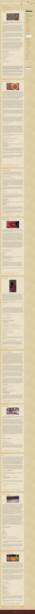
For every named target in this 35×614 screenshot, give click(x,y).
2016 (27, 40)
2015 (27, 41)
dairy (4, 347)
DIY (3, 455)
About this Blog (8, 7)
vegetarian (14, 347)
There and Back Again (7, 553)
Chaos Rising (5, 406)
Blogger (21, 612)
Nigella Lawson (9, 318)
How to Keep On (6, 81)
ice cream (8, 347)
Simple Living (5, 494)
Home (3, 7)
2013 (27, 54)
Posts (27, 35)
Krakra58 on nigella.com (9, 331)
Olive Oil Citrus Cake (4, 95)
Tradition (4, 11)
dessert (6, 347)
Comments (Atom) (6, 608)
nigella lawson (11, 347)
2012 (27, 55)
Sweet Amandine (15, 138)
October (28, 44)
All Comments (28, 36)
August (28, 45)
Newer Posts (3, 606)
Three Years (5, 278)
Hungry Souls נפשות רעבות (14, 3)
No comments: (13, 346)
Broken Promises (6, 170)
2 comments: (12, 450)
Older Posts (22, 606)
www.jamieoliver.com (10, 251)
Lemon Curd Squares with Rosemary (11, 95)
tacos (6, 401)
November (28, 42)
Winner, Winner (6, 219)
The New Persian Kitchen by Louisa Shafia (12, 193)
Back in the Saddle (6, 352)
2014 (27, 53)
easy (4, 401)
